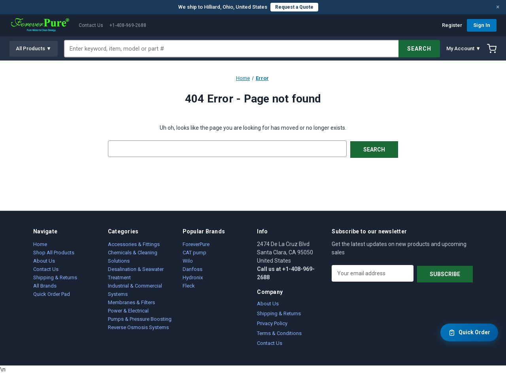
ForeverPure (196, 243)
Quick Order (469, 332)
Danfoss (192, 268)
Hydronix (193, 277)
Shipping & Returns (55, 277)
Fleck (189, 285)
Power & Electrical (128, 310)
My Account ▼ (463, 48)
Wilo (188, 260)
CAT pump (194, 252)
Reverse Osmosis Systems (138, 326)
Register (452, 25)
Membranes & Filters (131, 302)
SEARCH (419, 48)
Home (40, 243)
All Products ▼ (33, 48)
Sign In (481, 25)
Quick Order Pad (51, 293)
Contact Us (91, 25)
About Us (44, 260)
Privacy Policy (272, 323)
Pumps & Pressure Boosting (140, 318)
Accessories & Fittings (134, 243)
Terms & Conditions (279, 332)
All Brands (45, 285)
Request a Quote (294, 7)
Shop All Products (53, 252)
